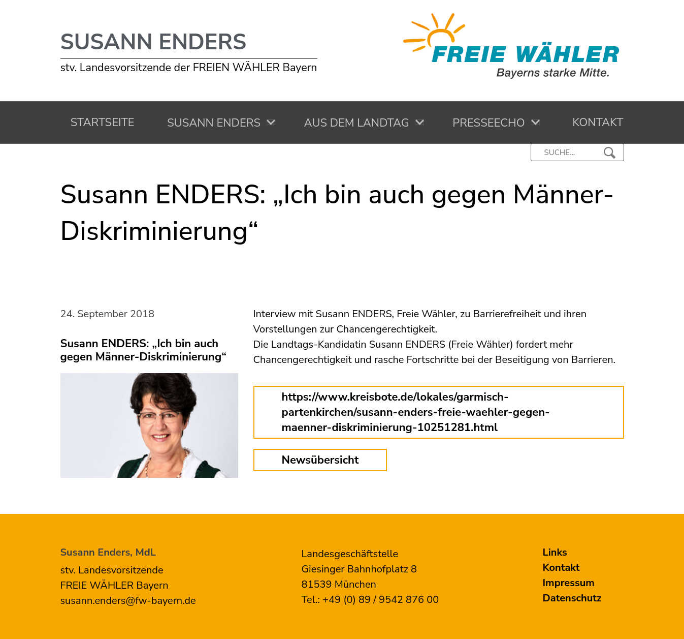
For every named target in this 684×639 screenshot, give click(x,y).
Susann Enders (153, 42)
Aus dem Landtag (353, 123)
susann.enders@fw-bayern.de (128, 600)
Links (555, 552)
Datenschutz (572, 598)
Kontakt (595, 122)
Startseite (100, 122)
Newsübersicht (320, 460)
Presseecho (486, 123)
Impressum (569, 583)
